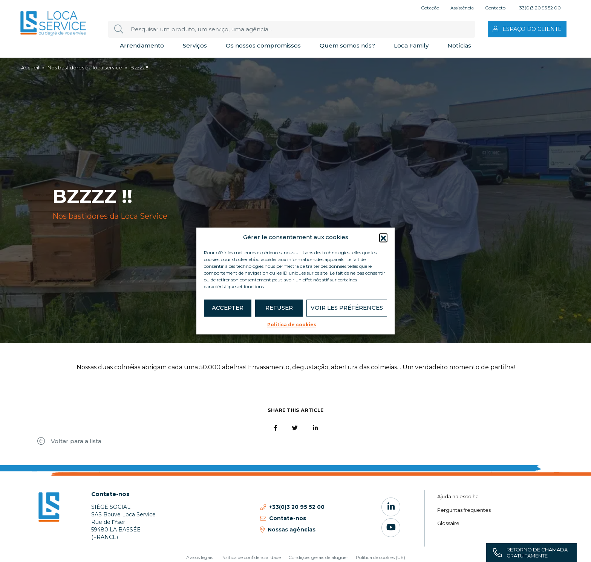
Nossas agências (291, 529)
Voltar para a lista (69, 441)
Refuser (279, 307)
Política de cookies (291, 324)
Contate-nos (110, 494)
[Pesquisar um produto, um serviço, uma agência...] (291, 29)
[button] (383, 237)
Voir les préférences (347, 307)
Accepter (227, 307)
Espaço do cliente (532, 29)
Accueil (30, 68)
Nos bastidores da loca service (84, 68)
